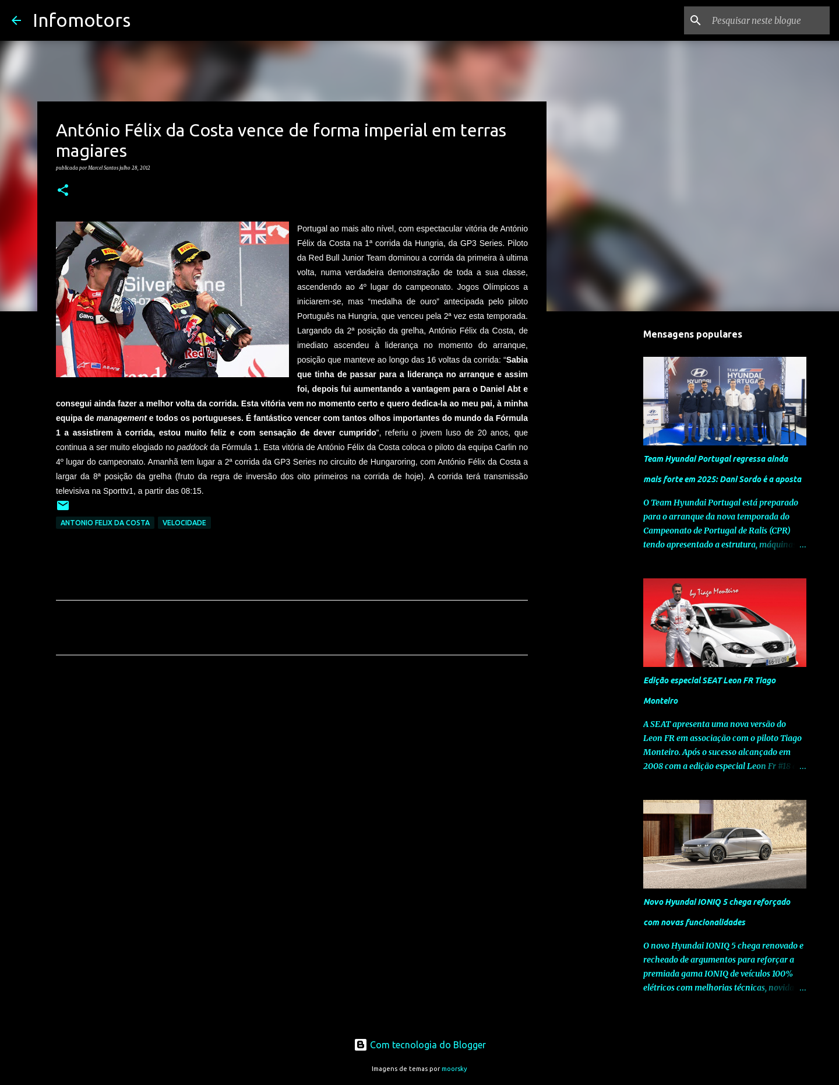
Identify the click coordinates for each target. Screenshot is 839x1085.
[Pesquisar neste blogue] (768, 20)
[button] (63, 190)
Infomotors (82, 19)
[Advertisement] (292, 773)
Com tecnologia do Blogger (420, 1045)
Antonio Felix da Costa (105, 522)
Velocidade (184, 522)
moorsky (454, 1068)
